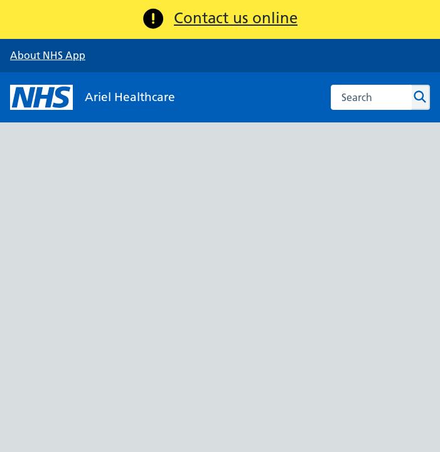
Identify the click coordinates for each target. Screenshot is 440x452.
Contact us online (236, 18)
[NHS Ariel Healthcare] (92, 97)
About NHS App (47, 55)
